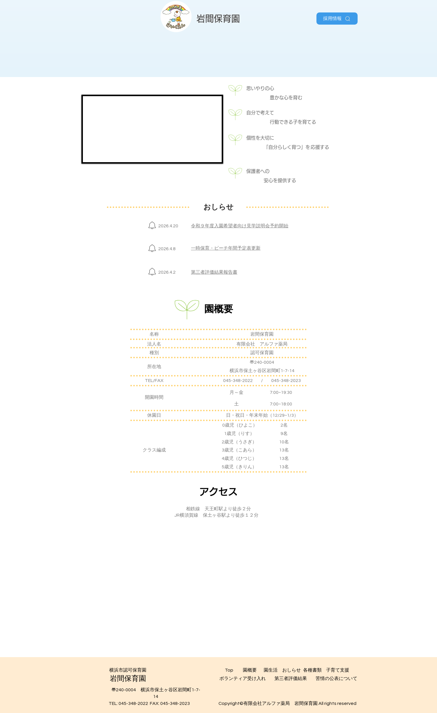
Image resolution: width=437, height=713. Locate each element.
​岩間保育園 (218, 18)
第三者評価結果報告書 (214, 272)
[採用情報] (337, 18)
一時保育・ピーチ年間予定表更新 (226, 248)
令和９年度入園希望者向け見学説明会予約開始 (239, 226)
